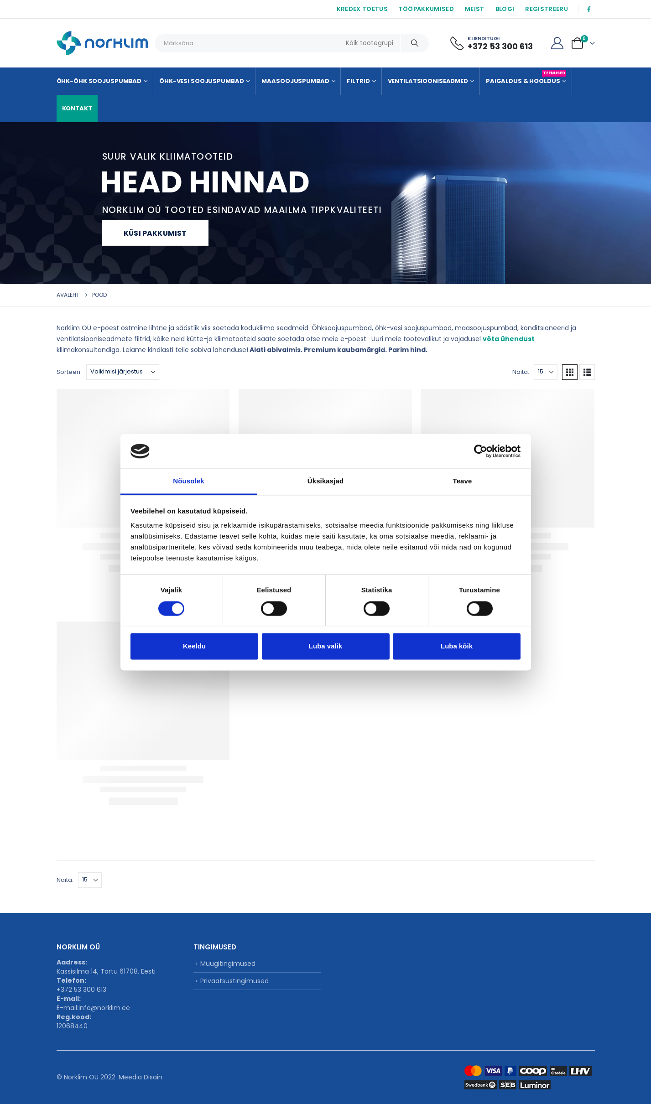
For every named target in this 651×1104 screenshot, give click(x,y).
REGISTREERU (546, 9)
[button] (570, 372)
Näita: (520, 372)
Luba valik (325, 646)
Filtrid (358, 81)
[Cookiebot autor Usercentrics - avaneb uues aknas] (481, 451)
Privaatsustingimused (234, 980)
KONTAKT (77, 108)
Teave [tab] (462, 481)
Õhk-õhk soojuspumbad (99, 81)
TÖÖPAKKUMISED (426, 9)
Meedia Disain (140, 1077)
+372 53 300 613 (81, 989)
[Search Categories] (371, 43)
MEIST (474, 9)
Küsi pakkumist (155, 233)
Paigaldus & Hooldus (526, 77)
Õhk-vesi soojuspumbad (201, 81)
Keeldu (194, 646)
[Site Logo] (102, 43)
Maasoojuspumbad (295, 81)
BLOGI (505, 9)
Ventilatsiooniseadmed (428, 81)
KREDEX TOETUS (362, 9)
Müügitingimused (227, 963)
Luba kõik (457, 646)
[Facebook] (589, 9)
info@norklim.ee (104, 1007)
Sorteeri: (69, 372)
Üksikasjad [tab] (325, 481)
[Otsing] (415, 43)
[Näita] (545, 372)
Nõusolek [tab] (188, 481)
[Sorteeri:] (122, 372)
